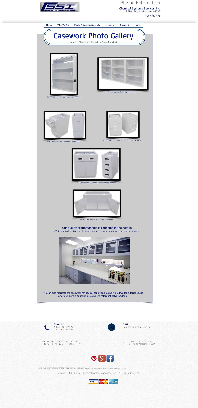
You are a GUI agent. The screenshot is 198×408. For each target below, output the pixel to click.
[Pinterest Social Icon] (94, 358)
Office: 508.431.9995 (63, 327)
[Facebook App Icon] (110, 358)
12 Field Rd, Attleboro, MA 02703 (59, 344)
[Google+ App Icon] (102, 358)
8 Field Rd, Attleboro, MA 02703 (143, 344)
